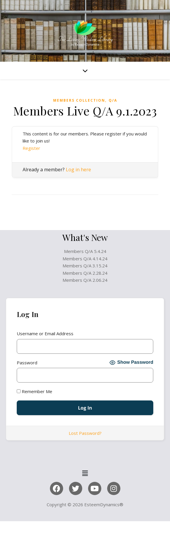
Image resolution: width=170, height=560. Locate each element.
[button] (85, 473)
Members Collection (79, 100)
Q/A (113, 100)
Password (27, 362)
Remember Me (34, 391)
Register (31, 148)
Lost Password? (85, 433)
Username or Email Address (45, 333)
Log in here (78, 169)
